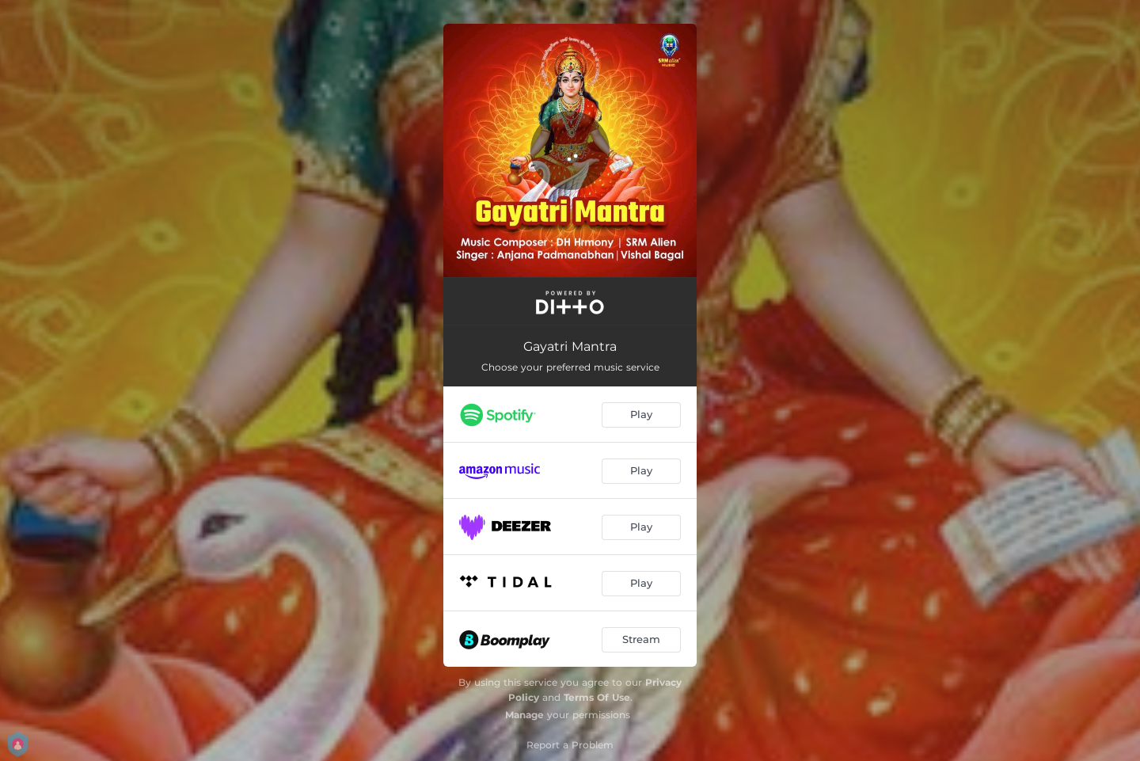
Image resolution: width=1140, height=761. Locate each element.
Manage (524, 715)
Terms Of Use (597, 697)
